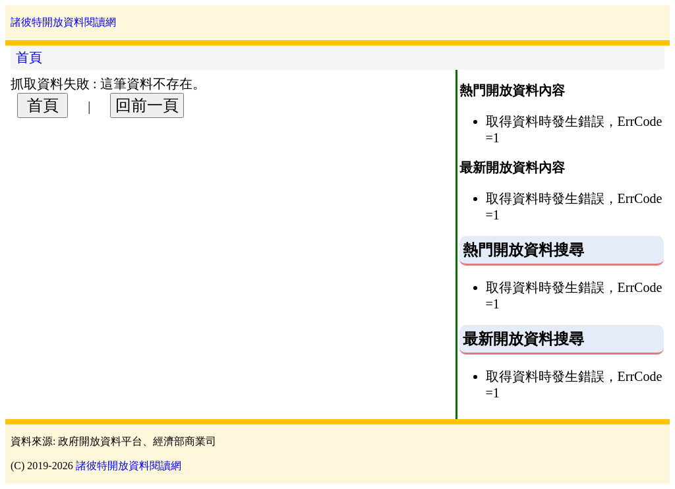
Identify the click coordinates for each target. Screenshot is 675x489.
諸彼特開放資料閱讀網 (63, 22)
